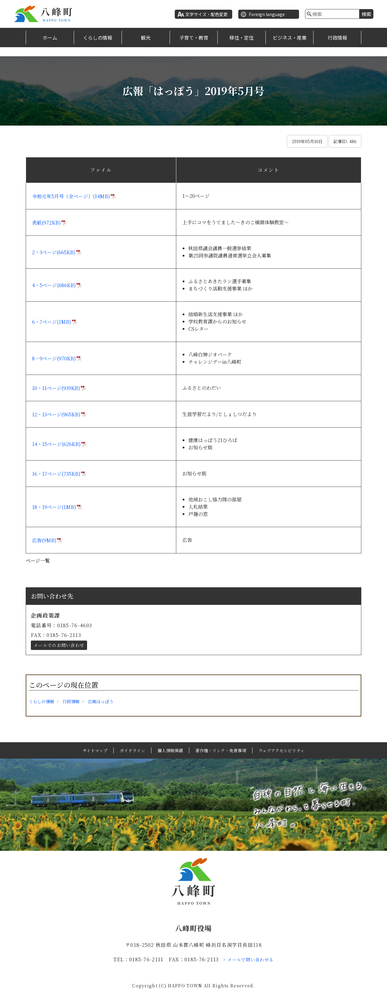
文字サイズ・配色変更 (206, 14)
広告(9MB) (44, 540)
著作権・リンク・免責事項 (220, 750)
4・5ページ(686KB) (54, 285)
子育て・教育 (193, 37)
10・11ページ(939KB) (56, 388)
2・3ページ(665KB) (54, 252)
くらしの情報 (97, 37)
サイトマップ (95, 750)
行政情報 (337, 37)
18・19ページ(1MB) (54, 507)
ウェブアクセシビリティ (281, 750)
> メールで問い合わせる (248, 959)
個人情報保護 (170, 750)
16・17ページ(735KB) (56, 473)
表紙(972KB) (46, 222)
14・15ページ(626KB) (56, 444)
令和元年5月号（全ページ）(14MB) (71, 196)
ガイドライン (132, 750)
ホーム (50, 37)
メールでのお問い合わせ (59, 645)
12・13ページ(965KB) (56, 414)
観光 (146, 37)
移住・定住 (241, 37)
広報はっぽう (100, 701)
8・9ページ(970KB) (54, 358)
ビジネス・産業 (290, 37)
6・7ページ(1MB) (51, 321)
